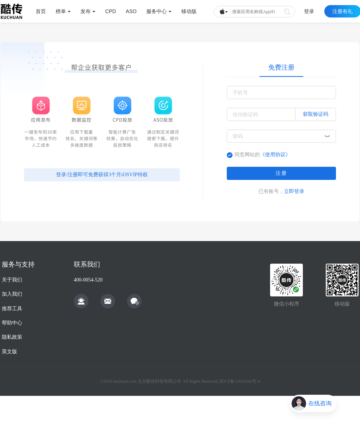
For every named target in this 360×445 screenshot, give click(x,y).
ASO (131, 11)
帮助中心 (12, 323)
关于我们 (12, 280)
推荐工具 (12, 308)
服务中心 (158, 11)
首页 (41, 11)
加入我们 (12, 294)
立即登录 (294, 191)
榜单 (63, 11)
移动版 (189, 11)
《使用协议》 (275, 154)
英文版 (9, 351)
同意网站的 (262, 154)
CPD (110, 11)
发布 (87, 11)
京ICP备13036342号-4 (239, 381)
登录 (309, 11)
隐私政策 (12, 337)
